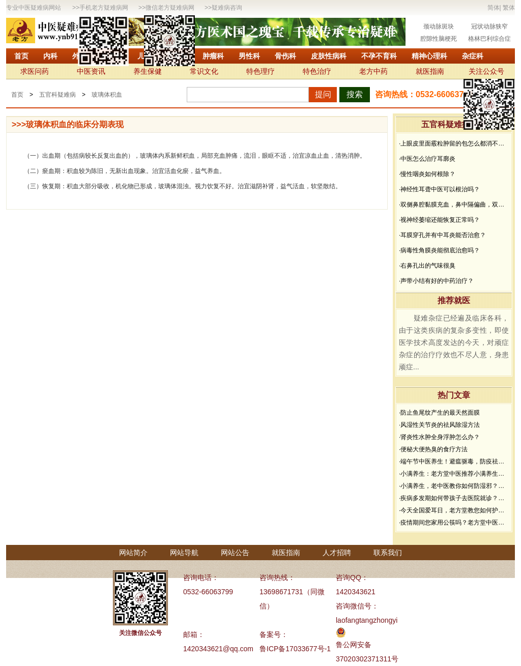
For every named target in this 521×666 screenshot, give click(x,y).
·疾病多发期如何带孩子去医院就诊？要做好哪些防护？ (454, 498)
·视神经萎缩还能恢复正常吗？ (439, 219)
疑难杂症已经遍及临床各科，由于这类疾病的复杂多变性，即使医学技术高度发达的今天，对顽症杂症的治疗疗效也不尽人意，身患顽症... (454, 342)
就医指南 (430, 71)
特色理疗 (260, 71)
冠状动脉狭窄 (489, 26)
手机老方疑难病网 (103, 7)
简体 (493, 7)
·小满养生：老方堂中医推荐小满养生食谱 (454, 473)
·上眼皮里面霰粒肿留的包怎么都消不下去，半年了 (454, 143)
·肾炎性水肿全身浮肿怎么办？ (439, 437)
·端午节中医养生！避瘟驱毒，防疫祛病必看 (454, 461)
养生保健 (147, 71)
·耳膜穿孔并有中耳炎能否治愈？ (442, 235)
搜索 (354, 94)
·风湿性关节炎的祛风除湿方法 (439, 424)
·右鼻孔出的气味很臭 (427, 265)
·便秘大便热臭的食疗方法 (433, 449)
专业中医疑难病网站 (33, 7)
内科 (50, 56)
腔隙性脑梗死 (438, 38)
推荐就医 (454, 300)
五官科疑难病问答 (453, 124)
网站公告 (235, 552)
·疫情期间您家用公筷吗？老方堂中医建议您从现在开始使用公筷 (454, 522)
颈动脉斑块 (438, 26)
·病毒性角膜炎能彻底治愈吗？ (439, 250)
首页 (21, 56)
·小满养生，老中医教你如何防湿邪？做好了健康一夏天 (454, 485)
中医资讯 (91, 71)
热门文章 (454, 395)
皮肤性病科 (328, 56)
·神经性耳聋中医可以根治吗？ (439, 189)
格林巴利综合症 (489, 38)
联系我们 (387, 552)
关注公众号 (486, 71)
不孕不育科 (379, 56)
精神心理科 (429, 56)
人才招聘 (337, 552)
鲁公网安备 (353, 645)
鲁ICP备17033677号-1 (295, 649)
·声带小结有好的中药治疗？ (436, 280)
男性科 (249, 56)
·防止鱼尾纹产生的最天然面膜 (439, 412)
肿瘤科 (213, 56)
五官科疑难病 (57, 94)
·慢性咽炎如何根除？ (427, 174)
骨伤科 (285, 56)
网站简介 (133, 552)
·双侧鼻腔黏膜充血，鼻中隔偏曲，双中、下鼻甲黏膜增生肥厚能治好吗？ (454, 204)
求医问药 (34, 71)
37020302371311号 (367, 659)
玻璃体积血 (107, 94)
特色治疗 (317, 71)
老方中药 (373, 71)
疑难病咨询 (227, 7)
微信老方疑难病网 (170, 7)
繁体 (509, 7)
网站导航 (184, 552)
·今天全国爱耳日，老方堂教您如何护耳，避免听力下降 (454, 510)
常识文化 (204, 71)
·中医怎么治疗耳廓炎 (427, 158)
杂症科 (472, 56)
